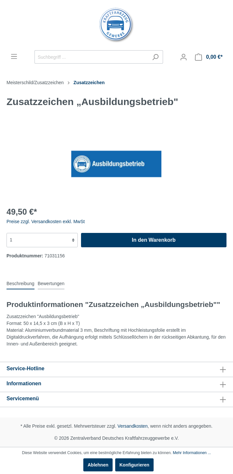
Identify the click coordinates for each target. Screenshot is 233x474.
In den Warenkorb (154, 240)
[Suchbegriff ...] (91, 57)
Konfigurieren (134, 464)
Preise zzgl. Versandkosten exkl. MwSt (46, 221)
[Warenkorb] (208, 57)
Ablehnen (98, 464)
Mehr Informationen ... (192, 453)
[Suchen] (155, 57)
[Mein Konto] (183, 57)
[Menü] (14, 56)
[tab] (20, 283)
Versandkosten (132, 426)
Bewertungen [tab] (51, 283)
